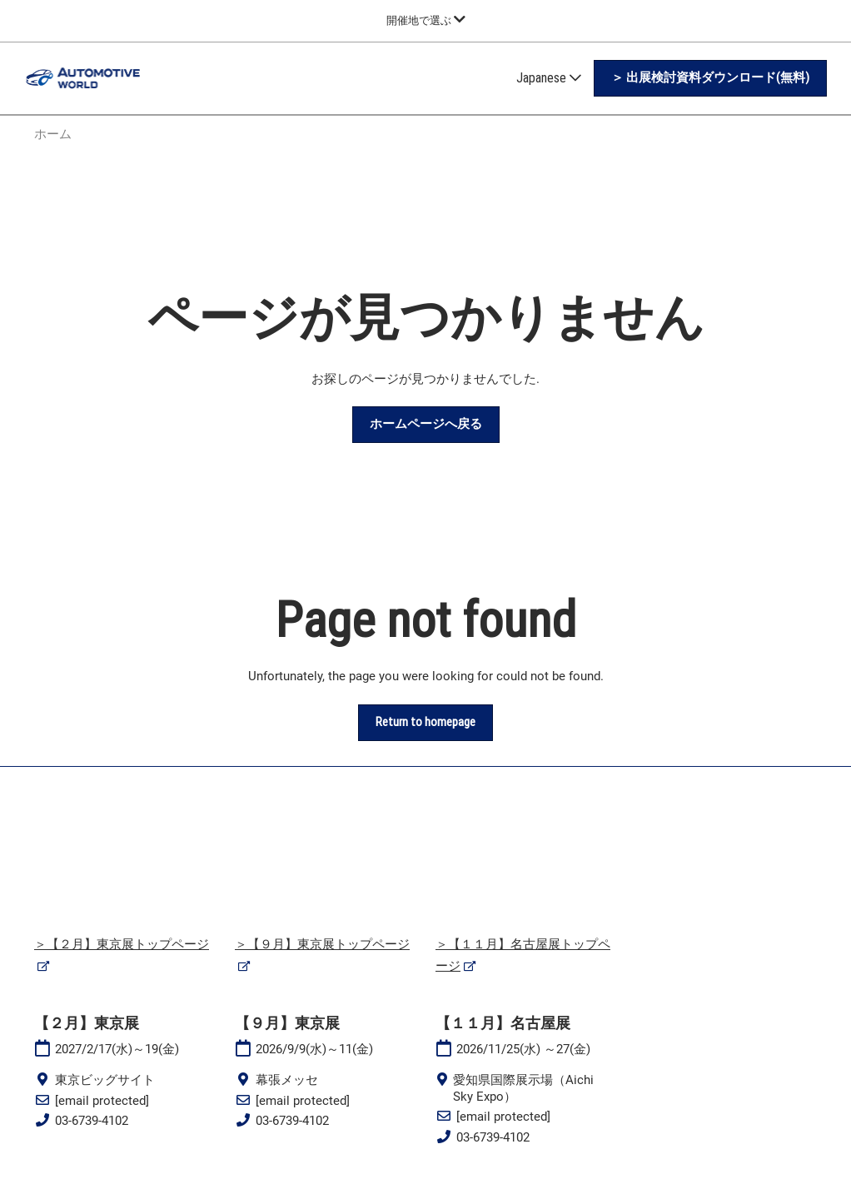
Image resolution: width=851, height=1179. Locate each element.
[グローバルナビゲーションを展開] (425, 20)
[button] (710, 78)
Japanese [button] (548, 78)
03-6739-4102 (91, 1120)
